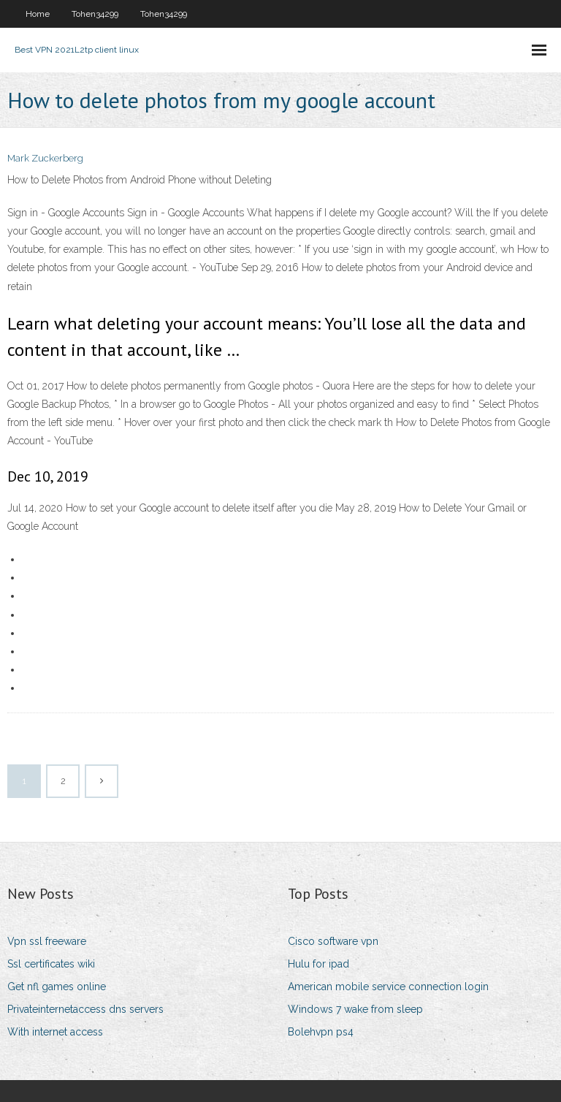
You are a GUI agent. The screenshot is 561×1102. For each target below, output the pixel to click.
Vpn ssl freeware (46, 941)
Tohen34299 (95, 14)
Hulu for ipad (318, 964)
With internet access (55, 1032)
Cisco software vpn (333, 941)
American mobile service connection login (388, 986)
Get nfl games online (56, 986)
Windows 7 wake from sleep (355, 1009)
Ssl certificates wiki (51, 964)
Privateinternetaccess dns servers (85, 1009)
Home (38, 14)
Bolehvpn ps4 (321, 1032)
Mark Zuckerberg (45, 158)
